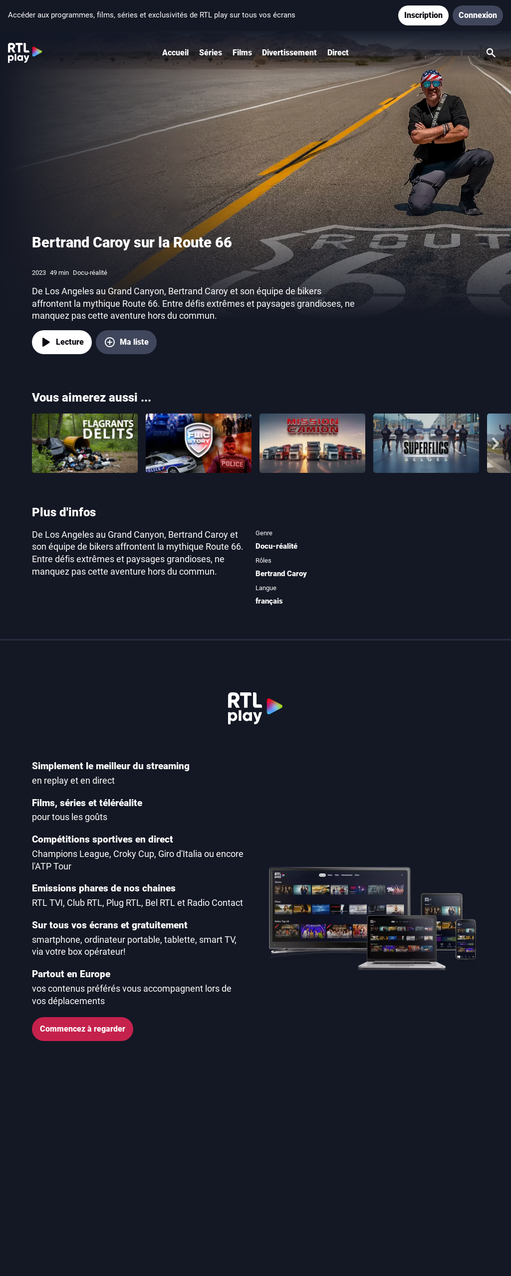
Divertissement (289, 52)
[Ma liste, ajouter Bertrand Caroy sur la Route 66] (126, 342)
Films (242, 52)
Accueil (175, 52)
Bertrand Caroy (281, 573)
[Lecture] (62, 342)
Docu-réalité (276, 546)
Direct (338, 52)
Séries (210, 52)
